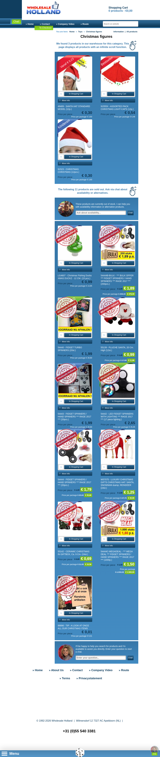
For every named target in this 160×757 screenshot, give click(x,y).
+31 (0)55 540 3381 (79, 731)
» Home (30, 24)
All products (131, 32)
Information (117, 32)
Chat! (16, 21)
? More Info (64, 100)
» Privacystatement (89, 678)
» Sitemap (80, 744)
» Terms (65, 678)
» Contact (45, 24)
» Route (85, 24)
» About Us (56, 670)
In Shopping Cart (74, 94)
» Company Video (65, 24)
